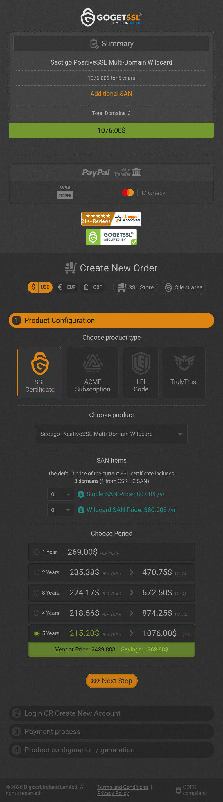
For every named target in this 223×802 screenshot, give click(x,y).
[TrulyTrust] (184, 372)
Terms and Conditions (122, 787)
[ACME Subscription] (93, 372)
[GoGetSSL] (111, 17)
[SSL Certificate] (40, 372)
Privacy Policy (113, 793)
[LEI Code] (141, 372)
